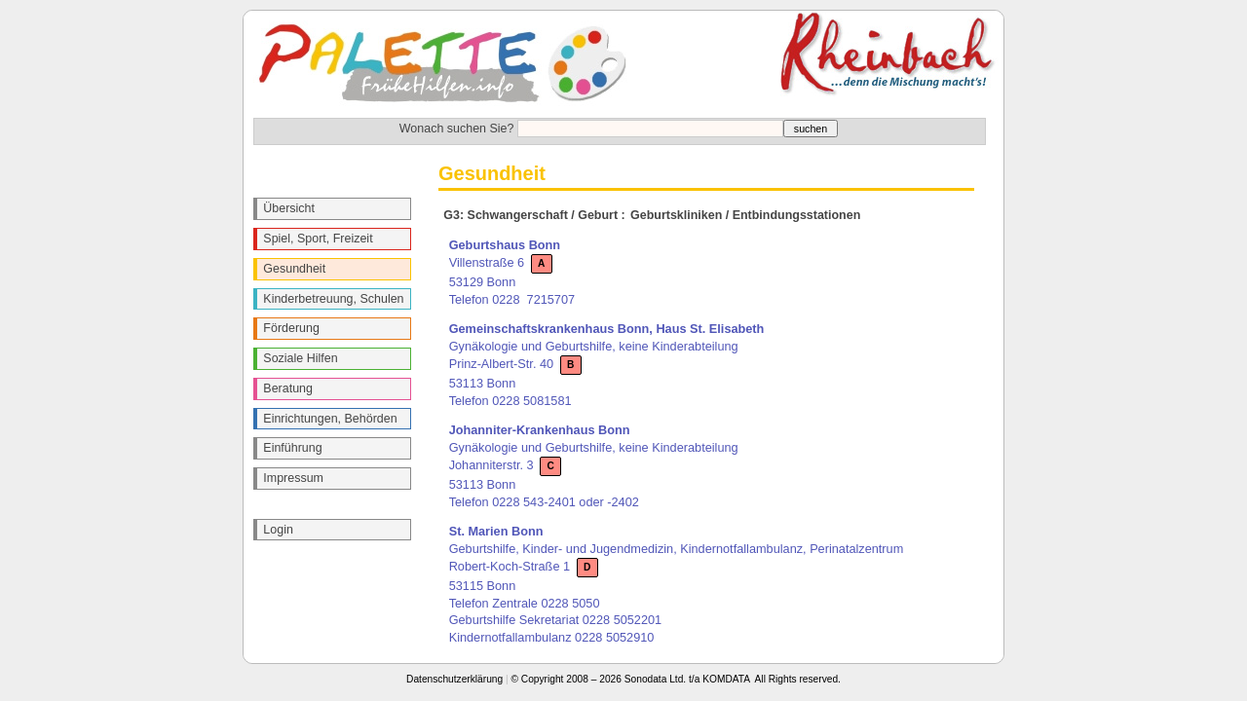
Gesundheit (294, 269)
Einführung (292, 448)
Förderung (291, 328)
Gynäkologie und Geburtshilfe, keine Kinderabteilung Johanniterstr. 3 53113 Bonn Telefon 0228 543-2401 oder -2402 (593, 465)
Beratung (288, 388)
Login (278, 529)
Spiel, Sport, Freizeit (317, 238)
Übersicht (289, 208)
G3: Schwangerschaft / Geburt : (533, 215)
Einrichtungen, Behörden (330, 418)
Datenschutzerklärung (454, 679)
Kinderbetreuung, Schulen (333, 299)
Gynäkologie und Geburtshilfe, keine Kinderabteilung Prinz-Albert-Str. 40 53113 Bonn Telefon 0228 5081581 (607, 364)
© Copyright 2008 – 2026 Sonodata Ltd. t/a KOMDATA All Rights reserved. (676, 679)
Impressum (293, 478)
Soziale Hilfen (300, 358)
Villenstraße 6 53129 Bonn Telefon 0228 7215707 (512, 272)
